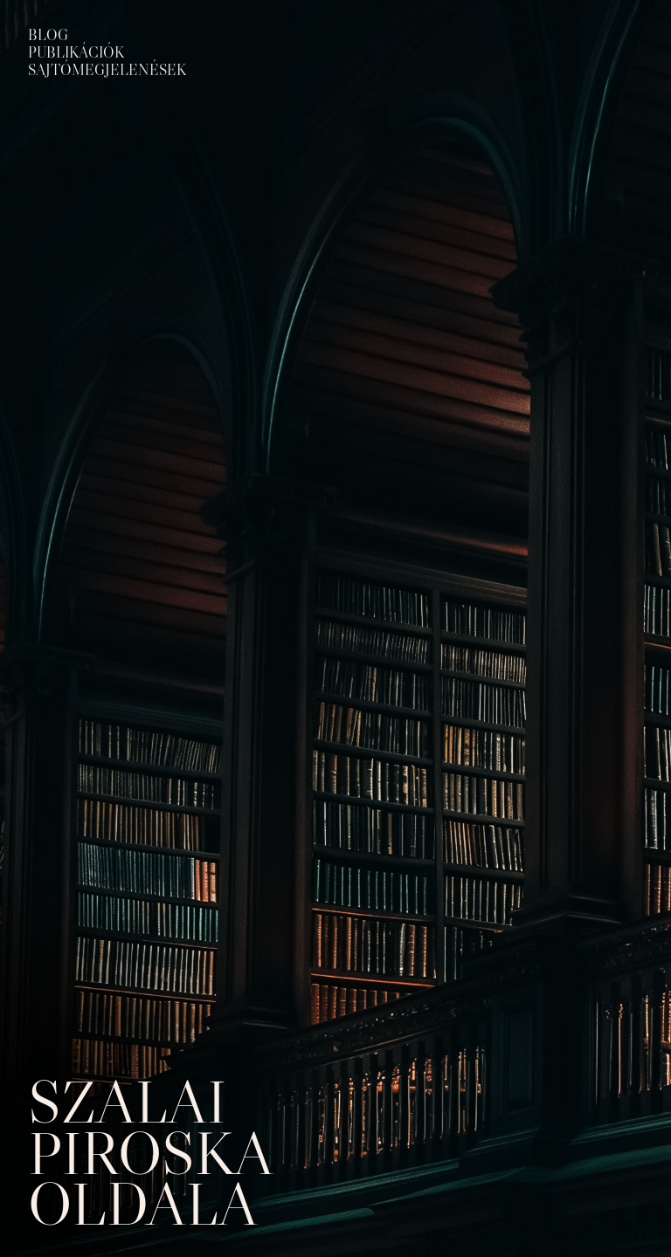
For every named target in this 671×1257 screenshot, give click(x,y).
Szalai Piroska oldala (149, 1152)
